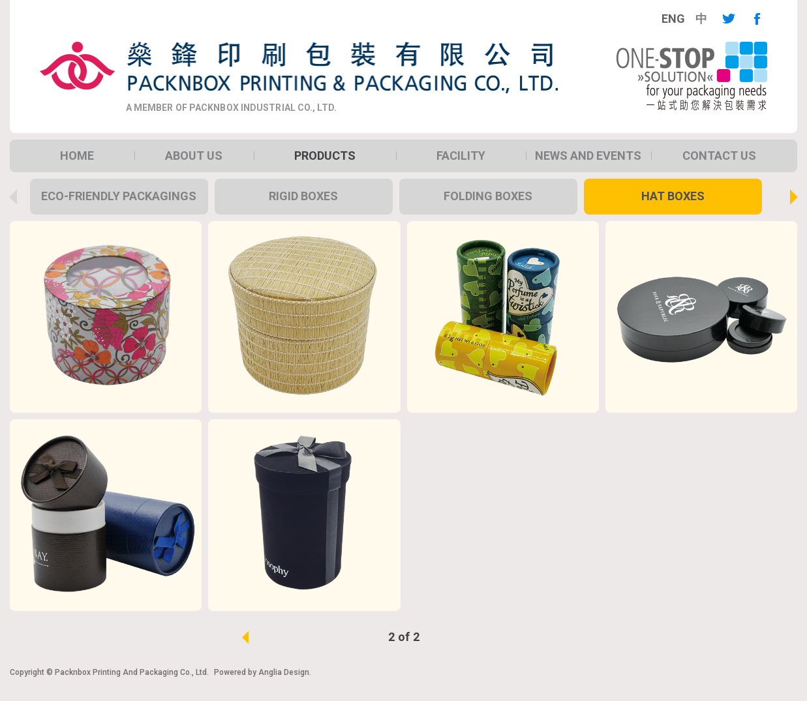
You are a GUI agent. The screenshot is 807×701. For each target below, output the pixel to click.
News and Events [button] (588, 155)
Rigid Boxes (303, 196)
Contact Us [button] (719, 155)
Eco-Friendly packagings (118, 196)
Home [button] (77, 155)
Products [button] (325, 155)
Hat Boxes (673, 196)
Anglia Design (283, 672)
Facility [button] (460, 155)
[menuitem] (673, 18)
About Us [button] (193, 155)
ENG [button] (673, 18)
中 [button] (701, 18)
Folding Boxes (488, 196)
